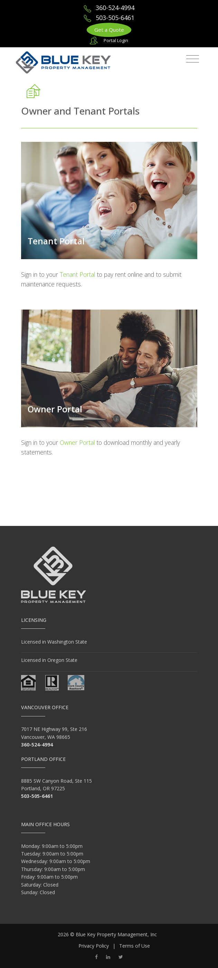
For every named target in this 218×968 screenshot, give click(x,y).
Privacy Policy (93, 945)
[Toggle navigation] (192, 59)
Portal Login (116, 40)
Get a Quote (109, 29)
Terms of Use (134, 945)
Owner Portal (55, 409)
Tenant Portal (56, 241)
